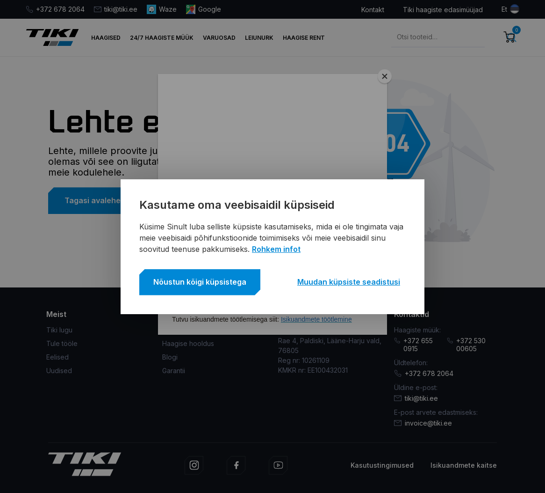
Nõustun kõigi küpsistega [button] (199, 282)
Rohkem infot (276, 249)
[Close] (385, 76)
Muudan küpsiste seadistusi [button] (348, 282)
